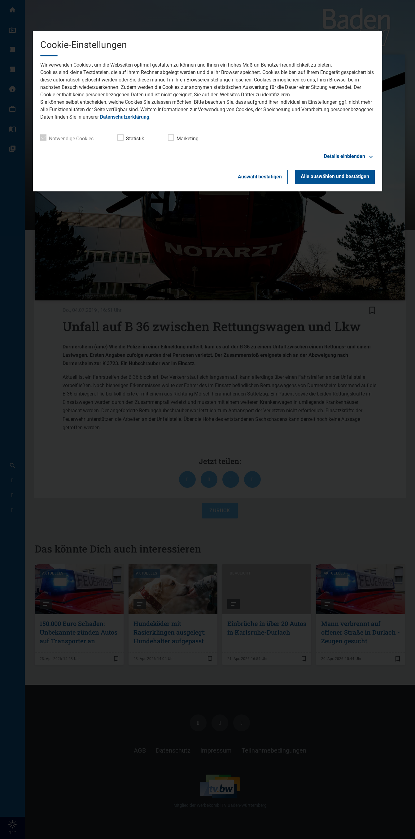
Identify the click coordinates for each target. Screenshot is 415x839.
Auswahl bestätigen (260, 177)
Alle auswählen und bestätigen (335, 176)
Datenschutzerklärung (124, 117)
